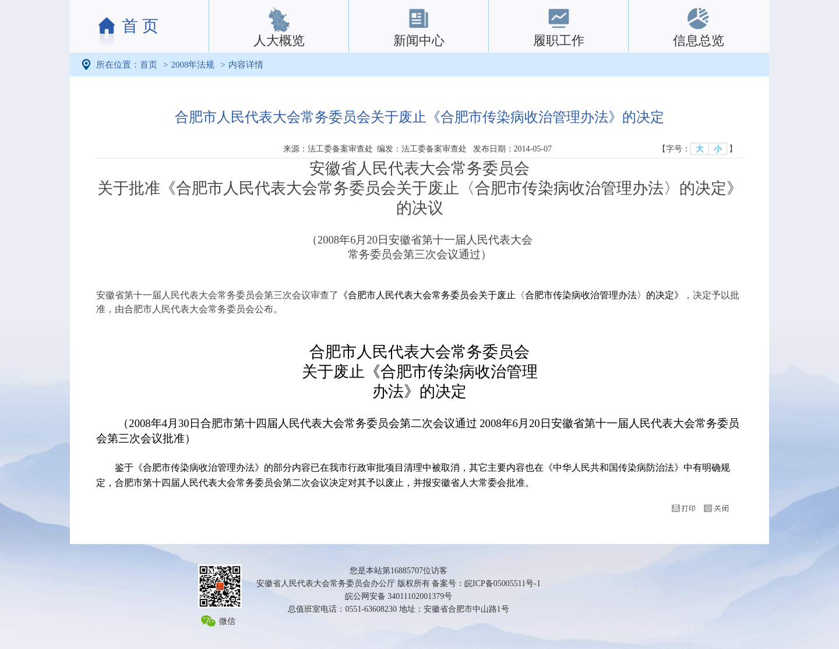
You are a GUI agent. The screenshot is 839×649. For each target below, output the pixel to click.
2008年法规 (192, 64)
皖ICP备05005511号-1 (502, 583)
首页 (148, 64)
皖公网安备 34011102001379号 (398, 596)
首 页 (140, 26)
